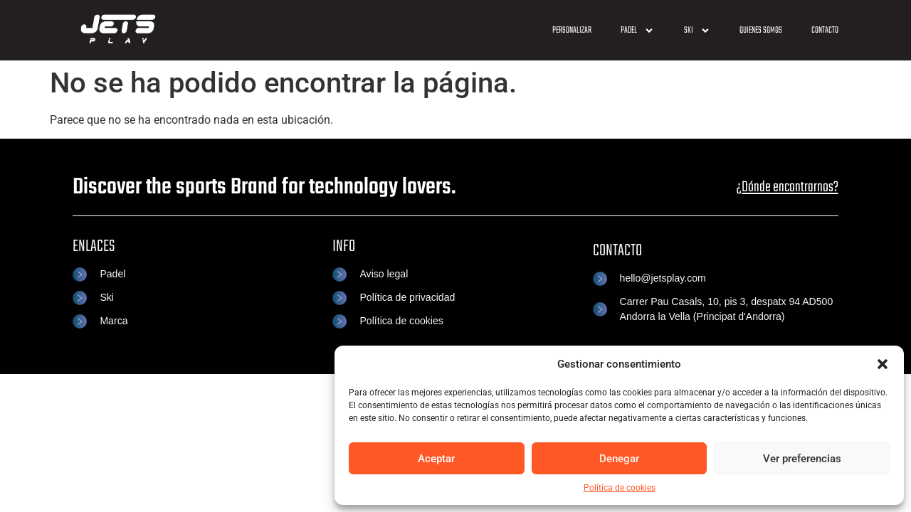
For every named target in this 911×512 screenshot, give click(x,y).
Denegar (619, 458)
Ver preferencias (802, 458)
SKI (697, 30)
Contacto (824, 30)
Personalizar (571, 30)
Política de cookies (619, 488)
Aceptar (436, 458)
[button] (882, 364)
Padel (637, 30)
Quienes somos (760, 30)
